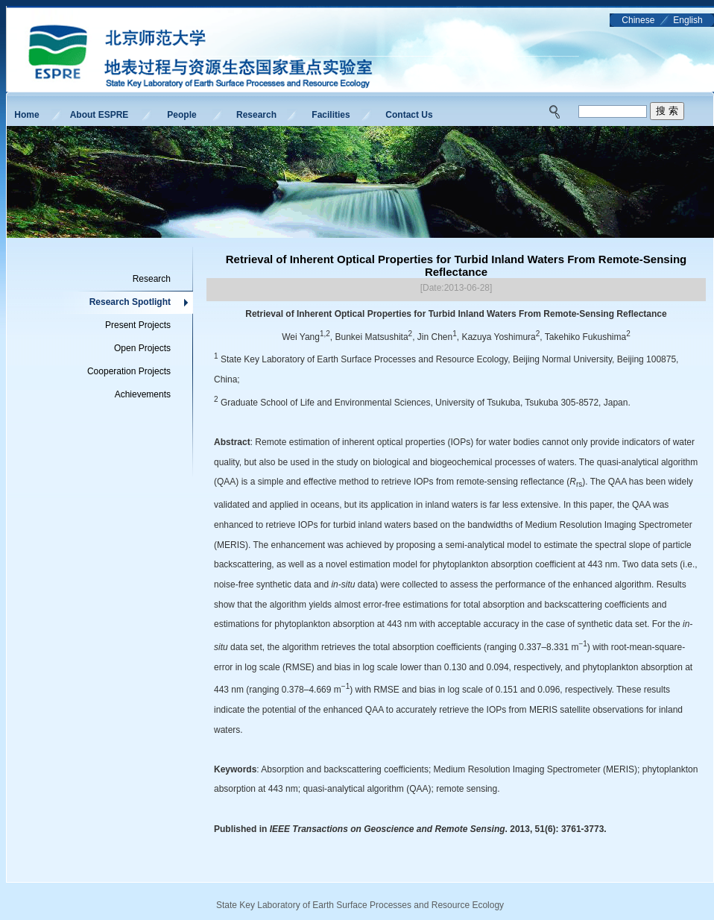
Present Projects (138, 325)
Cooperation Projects (129, 371)
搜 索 (667, 110)
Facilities (331, 115)
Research (256, 115)
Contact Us (408, 115)
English (687, 20)
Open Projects (142, 348)
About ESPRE (99, 115)
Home (26, 115)
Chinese (638, 20)
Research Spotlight (130, 302)
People (181, 115)
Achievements (143, 394)
